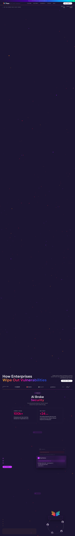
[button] (73, 1)
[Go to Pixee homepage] (11, 3)
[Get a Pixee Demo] (67, 3)
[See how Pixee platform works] (66, 381)
